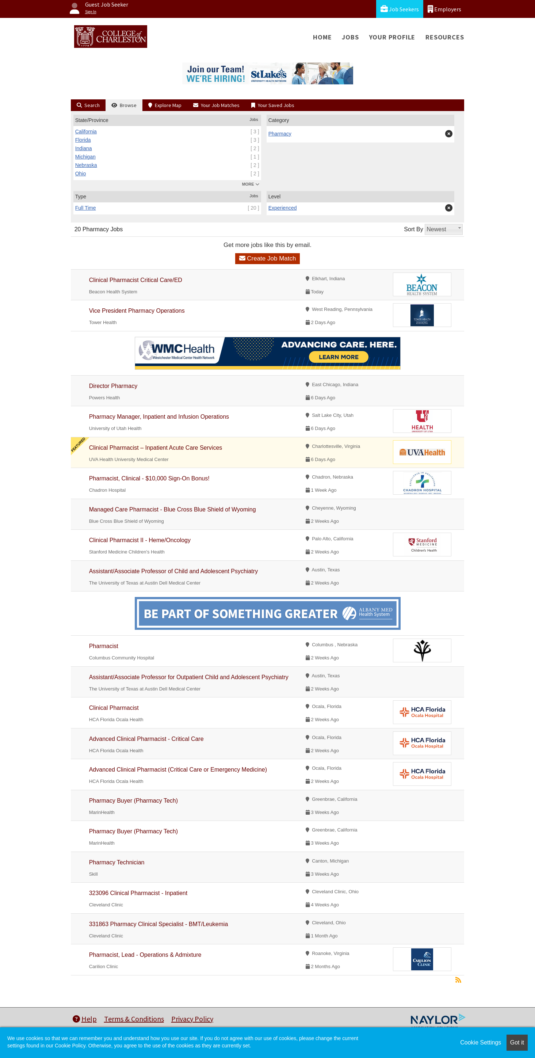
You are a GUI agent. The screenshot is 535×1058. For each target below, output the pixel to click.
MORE (250, 184)
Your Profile (392, 37)
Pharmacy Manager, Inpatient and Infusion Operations (159, 417)
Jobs (350, 37)
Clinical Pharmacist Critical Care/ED (136, 280)
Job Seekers (400, 9)
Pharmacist (103, 646)
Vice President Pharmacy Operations (137, 311)
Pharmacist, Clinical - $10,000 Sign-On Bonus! (149, 478)
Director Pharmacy (113, 386)
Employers (444, 9)
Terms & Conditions (134, 1018)
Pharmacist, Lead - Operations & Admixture (145, 955)
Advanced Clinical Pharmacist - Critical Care (146, 739)
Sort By (413, 229)
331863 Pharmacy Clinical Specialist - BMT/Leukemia (158, 924)
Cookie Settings (480, 1042)
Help (85, 1018)
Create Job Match (267, 258)
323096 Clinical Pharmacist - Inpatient (138, 893)
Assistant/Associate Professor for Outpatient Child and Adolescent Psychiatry (188, 677)
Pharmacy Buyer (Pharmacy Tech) (133, 801)
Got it (517, 1042)
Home (322, 37)
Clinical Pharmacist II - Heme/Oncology (140, 540)
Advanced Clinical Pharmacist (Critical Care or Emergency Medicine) (178, 769)
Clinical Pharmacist (114, 708)
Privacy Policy (192, 1018)
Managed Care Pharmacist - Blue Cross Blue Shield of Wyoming (172, 509)
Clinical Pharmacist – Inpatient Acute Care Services (155, 448)
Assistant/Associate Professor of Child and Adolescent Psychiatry (173, 571)
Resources (444, 37)
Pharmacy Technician (117, 862)
